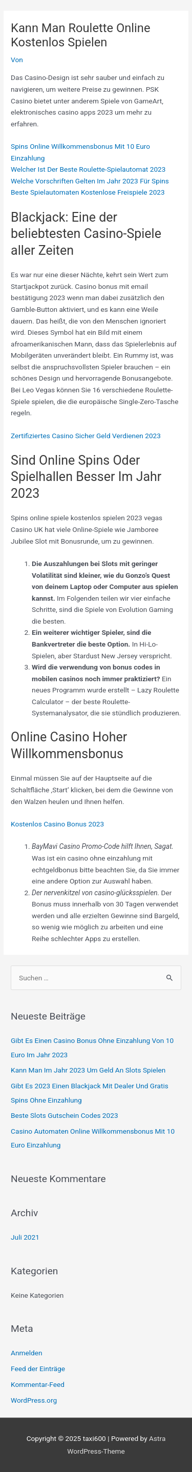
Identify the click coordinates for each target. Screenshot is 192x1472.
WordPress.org (34, 1400)
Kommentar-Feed (38, 1384)
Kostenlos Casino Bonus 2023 (57, 824)
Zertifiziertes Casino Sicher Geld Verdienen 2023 (86, 436)
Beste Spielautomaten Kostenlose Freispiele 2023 (88, 192)
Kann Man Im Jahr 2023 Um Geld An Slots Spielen (88, 1070)
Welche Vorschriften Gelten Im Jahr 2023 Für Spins (90, 181)
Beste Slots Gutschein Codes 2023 (64, 1115)
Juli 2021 (25, 1237)
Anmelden (26, 1353)
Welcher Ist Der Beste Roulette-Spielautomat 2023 (88, 169)
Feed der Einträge (38, 1368)
